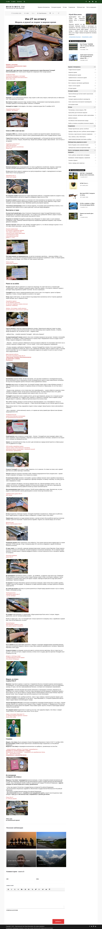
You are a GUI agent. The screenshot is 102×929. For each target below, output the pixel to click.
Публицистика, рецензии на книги (82, 142)
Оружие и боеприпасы (44, 7)
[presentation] (18, 914)
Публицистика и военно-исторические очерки (82, 147)
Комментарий (9, 885)
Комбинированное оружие (82, 75)
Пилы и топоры (82, 96)
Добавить (58, 921)
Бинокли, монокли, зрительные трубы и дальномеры (82, 115)
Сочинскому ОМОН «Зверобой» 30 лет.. (19, 842)
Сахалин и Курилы (82, 160)
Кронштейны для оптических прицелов (82, 113)
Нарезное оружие (82, 72)
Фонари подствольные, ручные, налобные (82, 129)
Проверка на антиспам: (12, 910)
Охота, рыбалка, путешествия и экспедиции (82, 155)
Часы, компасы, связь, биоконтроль (82, 137)
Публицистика (81, 7)
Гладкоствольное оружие (82, 70)
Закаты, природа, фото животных (82, 163)
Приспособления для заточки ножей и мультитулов (82, 94)
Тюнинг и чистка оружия (82, 86)
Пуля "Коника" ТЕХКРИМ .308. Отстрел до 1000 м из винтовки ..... (87, 46)
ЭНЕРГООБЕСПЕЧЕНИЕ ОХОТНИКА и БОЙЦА (82, 139)
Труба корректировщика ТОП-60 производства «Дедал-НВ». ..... (86, 56)
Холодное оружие (56, 7)
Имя (7, 879)
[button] (8, 889)
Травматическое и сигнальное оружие (82, 78)
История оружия (82, 88)
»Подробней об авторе (75, 37)
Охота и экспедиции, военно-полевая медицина (82, 151)
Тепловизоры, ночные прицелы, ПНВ (82, 110)
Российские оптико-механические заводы (82, 121)
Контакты (19, 1)
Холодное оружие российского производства (82, 99)
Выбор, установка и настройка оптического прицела (82, 123)
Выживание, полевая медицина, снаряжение (82, 158)
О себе (8, 1)
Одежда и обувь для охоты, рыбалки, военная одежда (82, 131)
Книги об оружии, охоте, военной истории (82, 145)
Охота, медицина (91, 7)
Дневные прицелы (82, 118)
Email (37, 879)
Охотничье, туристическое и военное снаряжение (82, 134)
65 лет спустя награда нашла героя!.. (19, 860)
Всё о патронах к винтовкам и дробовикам (82, 83)
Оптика (65, 7)
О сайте (13, 1)
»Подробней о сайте (87, 37)
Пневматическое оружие (82, 80)
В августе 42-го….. (43, 860)
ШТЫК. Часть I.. (84, 183)
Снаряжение (72, 7)
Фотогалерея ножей (82, 104)
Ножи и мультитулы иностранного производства (82, 102)
